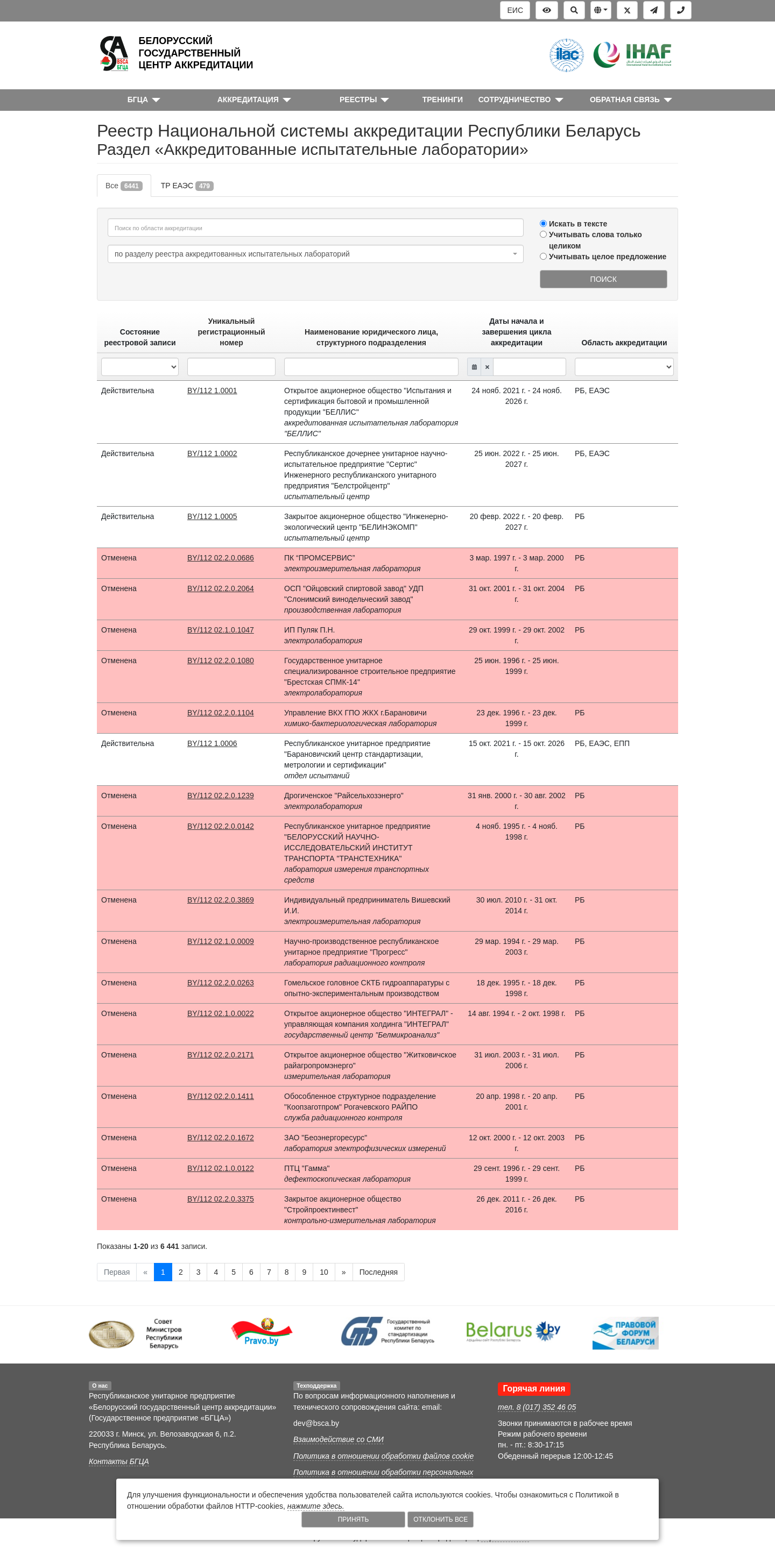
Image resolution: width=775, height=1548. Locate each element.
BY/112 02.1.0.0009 (220, 941)
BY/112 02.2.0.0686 (220, 557)
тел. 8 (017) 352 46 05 (537, 1407)
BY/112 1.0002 (212, 453)
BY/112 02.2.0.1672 (220, 1137)
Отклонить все (440, 1519)
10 (324, 1272)
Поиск (603, 279)
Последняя (379, 1272)
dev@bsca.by (316, 1423)
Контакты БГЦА (119, 1461)
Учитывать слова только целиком (595, 240)
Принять (353, 1519)
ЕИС (515, 10)
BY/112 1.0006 (212, 743)
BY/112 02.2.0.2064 (220, 588)
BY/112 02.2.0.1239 (220, 795)
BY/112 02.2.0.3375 (220, 1199)
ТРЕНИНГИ (442, 99)
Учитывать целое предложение (607, 256)
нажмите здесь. (315, 1506)
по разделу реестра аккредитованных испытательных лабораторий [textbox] (232, 254)
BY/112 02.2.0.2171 (220, 1054)
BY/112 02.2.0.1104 (220, 712)
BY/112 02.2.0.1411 (220, 1096)
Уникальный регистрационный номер (231, 332)
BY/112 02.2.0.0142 (220, 826)
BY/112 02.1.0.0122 (220, 1168)
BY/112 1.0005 (212, 516)
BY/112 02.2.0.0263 (220, 982)
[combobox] (316, 254)
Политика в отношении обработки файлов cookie (383, 1456)
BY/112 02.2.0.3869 (220, 900)
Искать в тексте (578, 223)
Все (124, 186)
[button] (600, 10)
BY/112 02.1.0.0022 (220, 1013)
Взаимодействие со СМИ (338, 1439)
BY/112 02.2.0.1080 (220, 660)
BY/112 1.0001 (212, 390)
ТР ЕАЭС (187, 186)
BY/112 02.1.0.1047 (220, 630)
